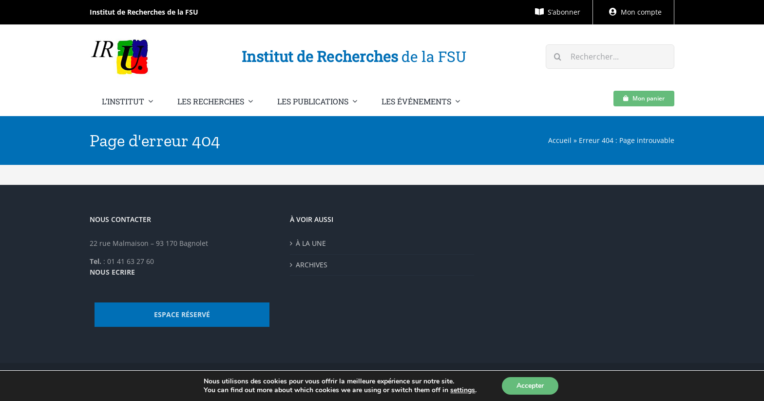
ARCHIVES (311, 264)
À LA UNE (311, 243)
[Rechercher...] (610, 56)
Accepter (530, 385)
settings (462, 390)
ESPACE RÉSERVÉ (182, 314)
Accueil (560, 140)
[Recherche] (558, 56)
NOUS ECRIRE (112, 272)
